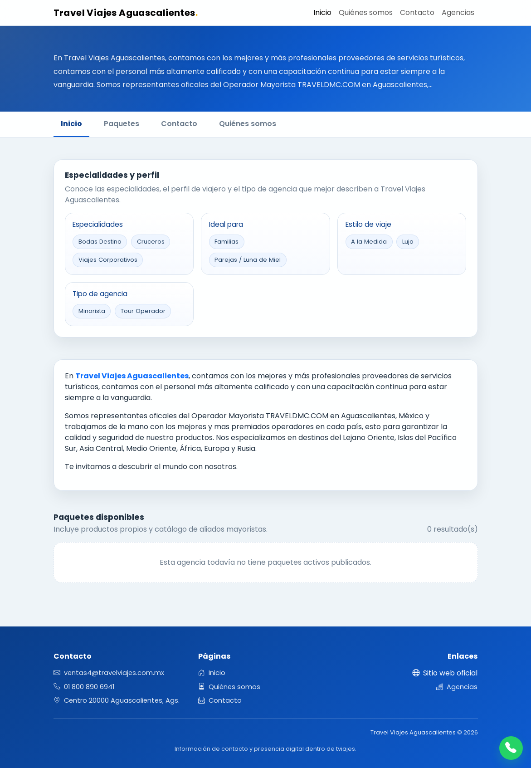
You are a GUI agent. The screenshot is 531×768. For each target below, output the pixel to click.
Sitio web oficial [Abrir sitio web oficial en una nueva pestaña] (444, 673)
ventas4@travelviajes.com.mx (109, 672)
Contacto (417, 12)
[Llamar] (511, 748)
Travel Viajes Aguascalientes (126, 12)
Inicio (322, 12)
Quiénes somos (366, 12)
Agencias (458, 12)
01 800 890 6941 (84, 686)
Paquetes (121, 123)
